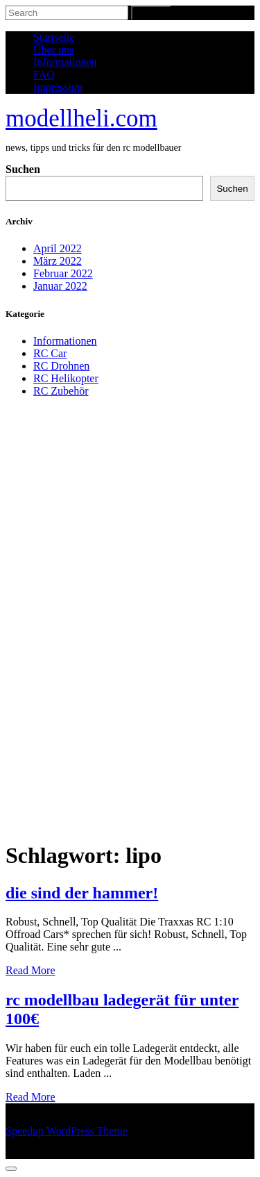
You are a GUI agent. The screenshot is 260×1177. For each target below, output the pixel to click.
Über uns (53, 50)
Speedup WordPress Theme (67, 1131)
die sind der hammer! (82, 893)
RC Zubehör (61, 391)
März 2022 (57, 261)
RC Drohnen (61, 366)
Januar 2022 (60, 286)
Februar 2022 (63, 273)
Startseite (54, 37)
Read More (30, 970)
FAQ (44, 75)
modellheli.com (81, 118)
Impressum (58, 87)
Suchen (23, 169)
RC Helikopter (65, 378)
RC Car (50, 353)
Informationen (65, 62)
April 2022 (57, 248)
